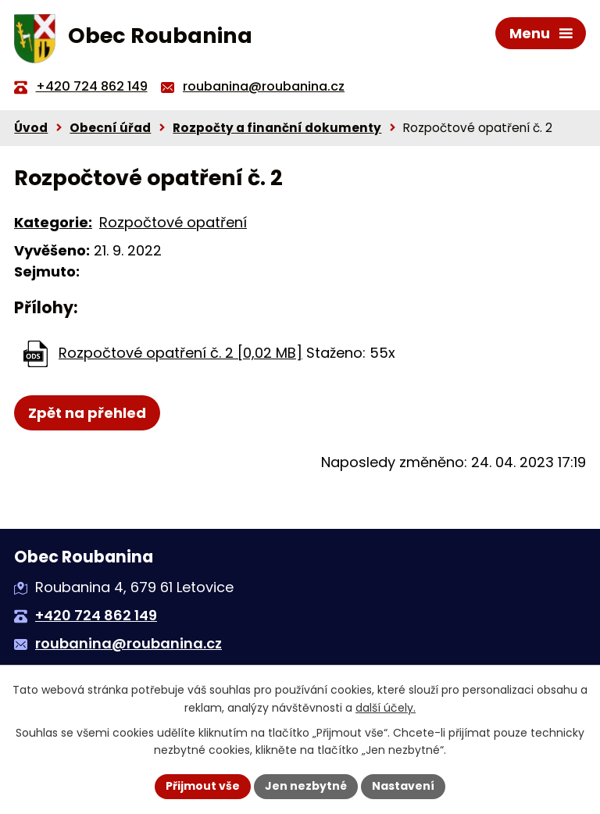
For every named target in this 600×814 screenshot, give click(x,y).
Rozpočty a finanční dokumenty (277, 128)
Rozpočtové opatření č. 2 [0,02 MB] (180, 352)
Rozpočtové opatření (173, 222)
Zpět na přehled (87, 413)
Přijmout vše (203, 786)
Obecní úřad (110, 128)
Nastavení (403, 786)
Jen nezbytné (306, 786)
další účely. (385, 708)
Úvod (31, 128)
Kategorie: (53, 222)
